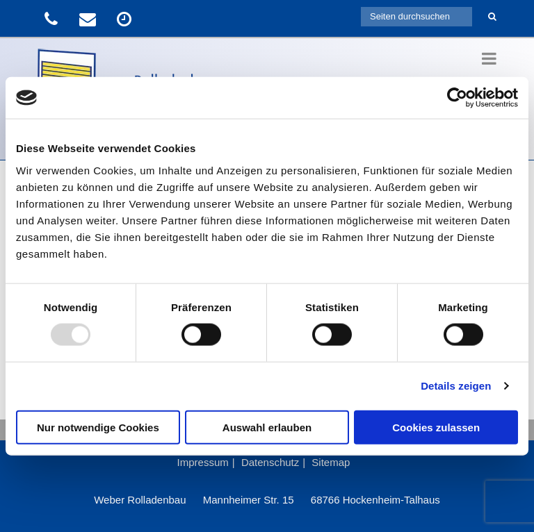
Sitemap (331, 462)
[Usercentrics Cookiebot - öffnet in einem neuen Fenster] (457, 98)
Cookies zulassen (436, 427)
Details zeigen (456, 386)
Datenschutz (270, 462)
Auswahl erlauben (267, 427)
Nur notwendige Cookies (98, 427)
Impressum (203, 462)
